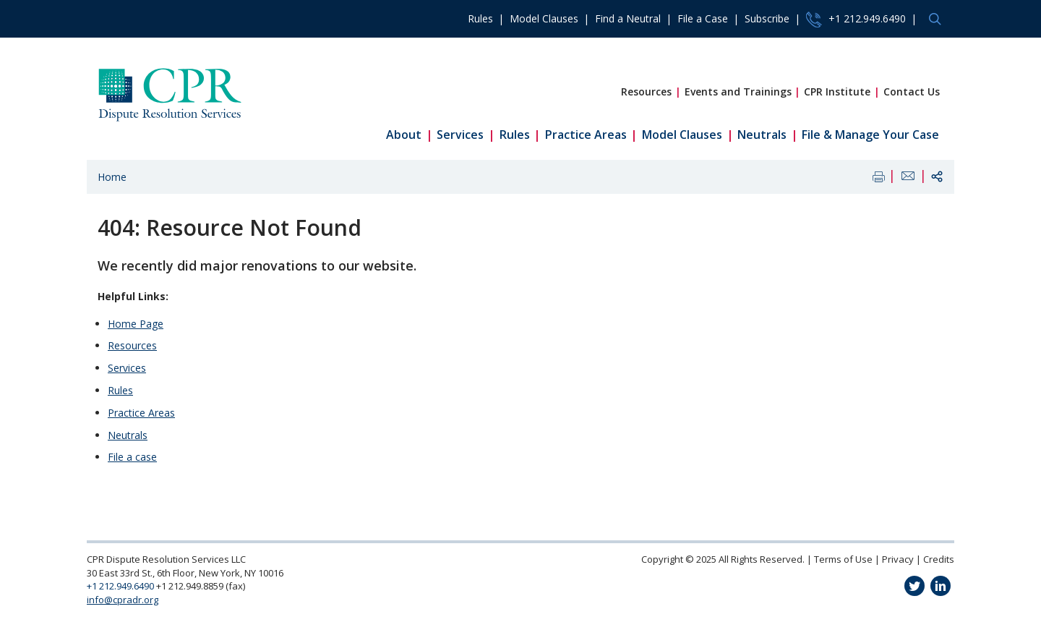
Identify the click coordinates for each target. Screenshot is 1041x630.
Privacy (898, 559)
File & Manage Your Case (870, 134)
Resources (646, 91)
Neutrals (762, 134)
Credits (938, 559)
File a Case (702, 18)
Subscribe (767, 18)
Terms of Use (843, 559)
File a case (132, 457)
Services (460, 134)
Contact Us (911, 91)
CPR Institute (837, 91)
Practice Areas (586, 134)
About (403, 134)
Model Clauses (544, 18)
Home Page (135, 324)
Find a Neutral (628, 18)
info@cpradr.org (122, 599)
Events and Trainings (738, 91)
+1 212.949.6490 (856, 19)
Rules (480, 18)
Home (112, 177)
